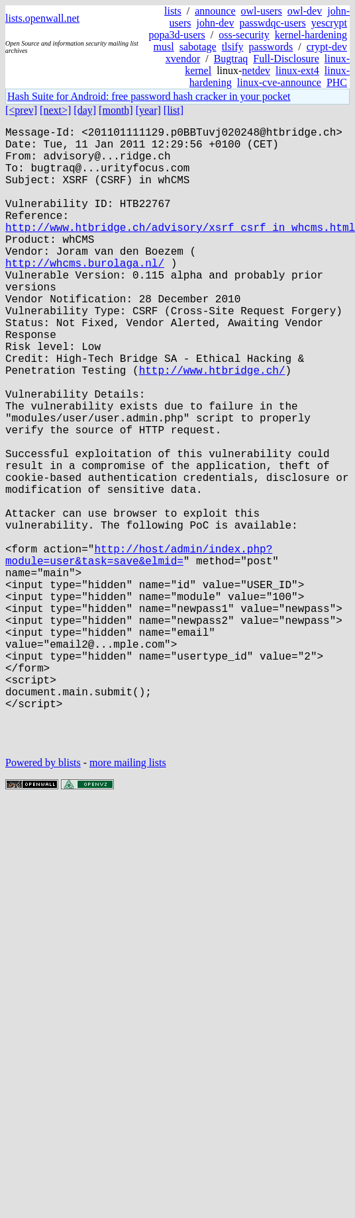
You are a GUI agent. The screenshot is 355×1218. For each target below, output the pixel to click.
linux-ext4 (297, 70)
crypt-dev (327, 46)
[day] (85, 110)
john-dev (215, 22)
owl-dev (304, 11)
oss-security (244, 34)
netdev (256, 70)
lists (172, 11)
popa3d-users (177, 34)
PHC (337, 82)
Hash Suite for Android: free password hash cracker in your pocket (148, 96)
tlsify (233, 46)
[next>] (55, 110)
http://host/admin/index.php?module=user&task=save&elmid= (138, 651)
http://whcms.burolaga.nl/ (84, 294)
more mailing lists (127, 900)
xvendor (183, 58)
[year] (148, 110)
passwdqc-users (272, 22)
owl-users (261, 11)
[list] (173, 110)
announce (215, 11)
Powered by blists (43, 900)
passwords (271, 46)
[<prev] (21, 110)
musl (164, 46)
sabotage (198, 46)
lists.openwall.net (42, 18)
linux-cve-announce (279, 82)
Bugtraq (231, 58)
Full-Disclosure (286, 58)
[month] (116, 110)
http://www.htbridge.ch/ (212, 425)
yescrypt (329, 22)
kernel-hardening (311, 34)
